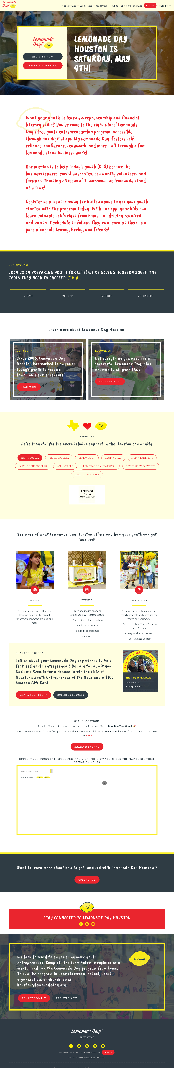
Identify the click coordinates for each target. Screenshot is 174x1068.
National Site (90, 1057)
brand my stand (87, 746)
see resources (110, 381)
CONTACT (137, 6)
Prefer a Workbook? (43, 65)
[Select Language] (164, 6)
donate (150, 5)
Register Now (42, 56)
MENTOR (67, 296)
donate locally (34, 998)
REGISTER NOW (66, 998)
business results (70, 694)
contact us (87, 879)
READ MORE (29, 386)
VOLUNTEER (146, 296)
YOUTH (28, 296)
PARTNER (107, 296)
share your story (33, 694)
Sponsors (126, 6)
